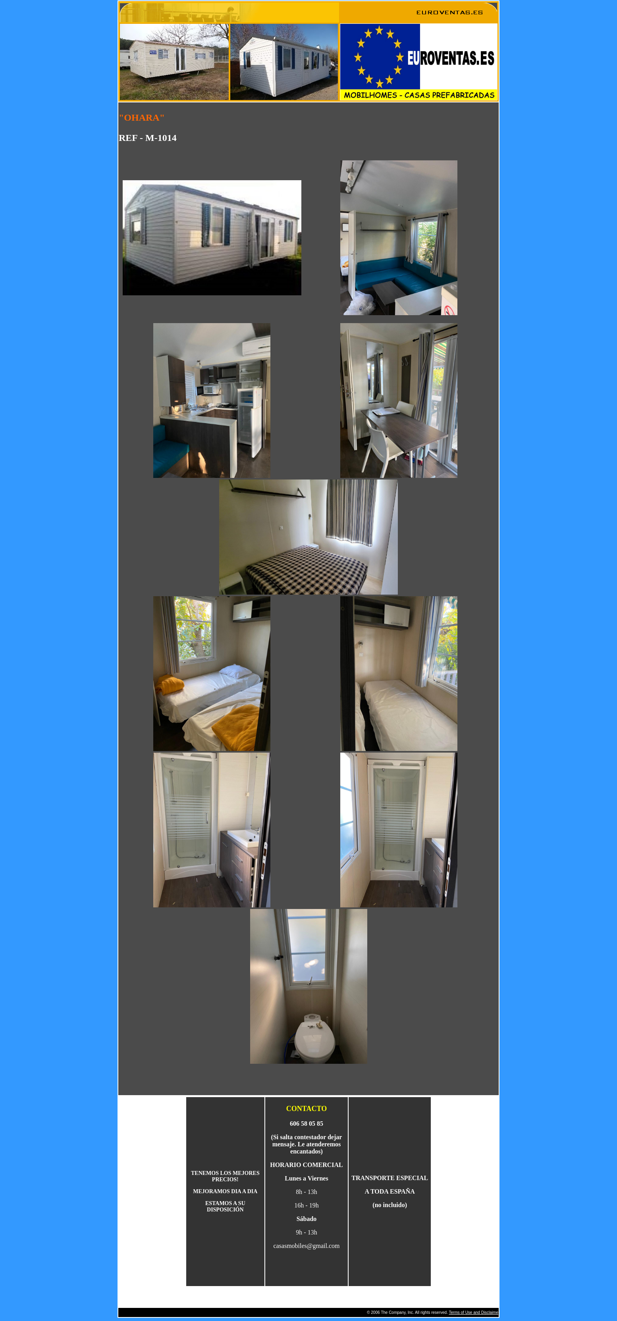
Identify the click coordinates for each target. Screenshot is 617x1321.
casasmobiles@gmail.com (306, 1245)
